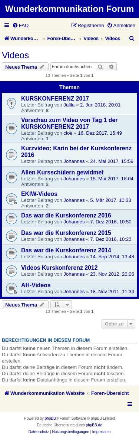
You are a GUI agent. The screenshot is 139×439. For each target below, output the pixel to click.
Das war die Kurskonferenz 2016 (66, 215)
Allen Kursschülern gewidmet (62, 172)
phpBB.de (94, 425)
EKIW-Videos (39, 194)
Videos (15, 55)
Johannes (74, 161)
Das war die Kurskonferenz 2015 (66, 233)
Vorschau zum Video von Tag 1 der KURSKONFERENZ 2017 (69, 123)
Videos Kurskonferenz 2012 (59, 268)
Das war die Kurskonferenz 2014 (66, 250)
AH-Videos (36, 285)
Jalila (69, 105)
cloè (67, 133)
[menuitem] (20, 25)
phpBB (50, 418)
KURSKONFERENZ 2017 (55, 98)
